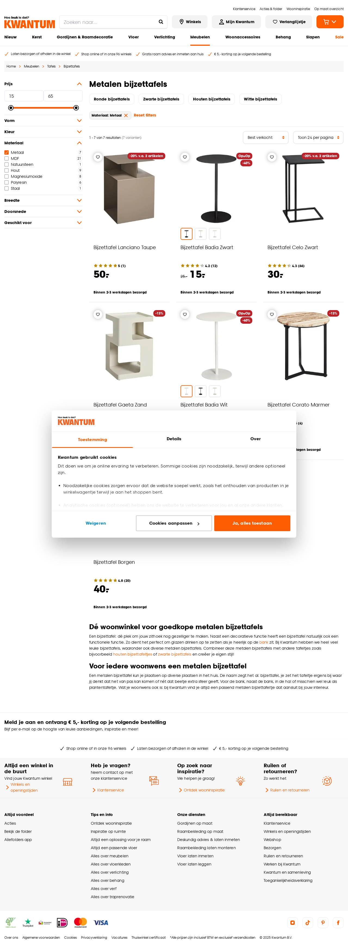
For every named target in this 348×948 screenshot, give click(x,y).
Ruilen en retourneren (286, 790)
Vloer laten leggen (194, 864)
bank (264, 642)
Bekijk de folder (18, 831)
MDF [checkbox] (11, 158)
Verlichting (164, 37)
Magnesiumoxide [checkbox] (23, 176)
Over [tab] (255, 438)
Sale (339, 37)
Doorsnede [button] (43, 211)
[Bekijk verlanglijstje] (288, 21)
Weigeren (96, 523)
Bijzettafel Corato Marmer (299, 404)
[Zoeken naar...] (161, 22)
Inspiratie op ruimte (108, 831)
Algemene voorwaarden (41, 937)
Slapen (313, 37)
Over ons (11, 937)
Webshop (272, 839)
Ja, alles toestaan (252, 523)
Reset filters (145, 115)
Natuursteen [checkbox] (18, 164)
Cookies (70, 937)
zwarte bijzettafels (174, 654)
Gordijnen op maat (194, 823)
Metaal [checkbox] (14, 152)
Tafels (51, 66)
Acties (10, 823)
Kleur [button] (43, 132)
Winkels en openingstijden (21, 787)
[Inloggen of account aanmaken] (236, 21)
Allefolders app (18, 839)
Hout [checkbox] (12, 170)
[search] (113, 21)
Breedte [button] (43, 200)
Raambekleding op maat (200, 831)
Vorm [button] (43, 120)
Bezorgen (272, 847)
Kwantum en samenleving (287, 872)
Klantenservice (107, 790)
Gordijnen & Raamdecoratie (85, 37)
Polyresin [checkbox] (15, 182)
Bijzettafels (72, 66)
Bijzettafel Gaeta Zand (120, 404)
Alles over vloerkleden (110, 864)
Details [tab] (174, 438)
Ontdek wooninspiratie (201, 790)
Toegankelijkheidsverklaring (288, 880)
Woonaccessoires (242, 37)
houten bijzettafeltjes (132, 654)
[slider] (11, 108)
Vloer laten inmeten (195, 856)
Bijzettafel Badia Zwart (207, 247)
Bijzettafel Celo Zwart (293, 247)
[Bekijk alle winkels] (190, 21)
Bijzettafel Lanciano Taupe (125, 247)
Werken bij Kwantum (282, 864)
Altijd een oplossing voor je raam (121, 839)
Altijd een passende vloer (114, 847)
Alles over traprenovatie (112, 896)
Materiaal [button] (43, 143)
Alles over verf (103, 888)
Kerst (37, 37)
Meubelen (200, 37)
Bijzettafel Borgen (114, 562)
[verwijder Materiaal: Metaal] (126, 115)
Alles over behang (107, 880)
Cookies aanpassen (174, 523)
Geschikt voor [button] (43, 222)
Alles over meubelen (109, 856)
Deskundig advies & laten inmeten (208, 839)
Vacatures (119, 937)
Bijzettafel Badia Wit (204, 404)
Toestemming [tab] (92, 439)
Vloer (133, 37)
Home (11, 66)
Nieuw (10, 37)
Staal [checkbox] (12, 188)
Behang (283, 37)
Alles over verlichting (110, 872)
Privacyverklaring (94, 937)
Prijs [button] (43, 84)
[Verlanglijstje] (98, 157)
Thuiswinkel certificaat (149, 937)
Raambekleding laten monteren (206, 847)
